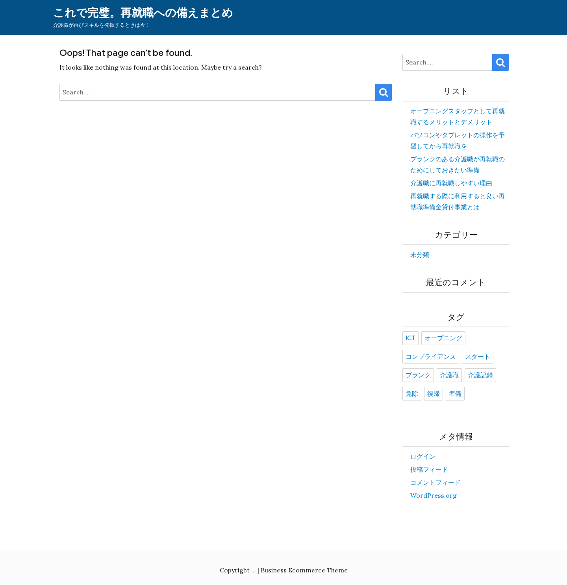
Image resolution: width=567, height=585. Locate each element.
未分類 (419, 254)
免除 (412, 394)
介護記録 (480, 375)
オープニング (443, 338)
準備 (455, 394)
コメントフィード (435, 482)
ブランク (418, 375)
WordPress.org (433, 495)
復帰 (433, 394)
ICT (410, 338)
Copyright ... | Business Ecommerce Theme (284, 570)
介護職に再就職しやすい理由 (451, 183)
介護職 (449, 375)
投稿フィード (429, 469)
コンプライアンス (431, 357)
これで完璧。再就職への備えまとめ (143, 13)
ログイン (422, 456)
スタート (477, 357)
